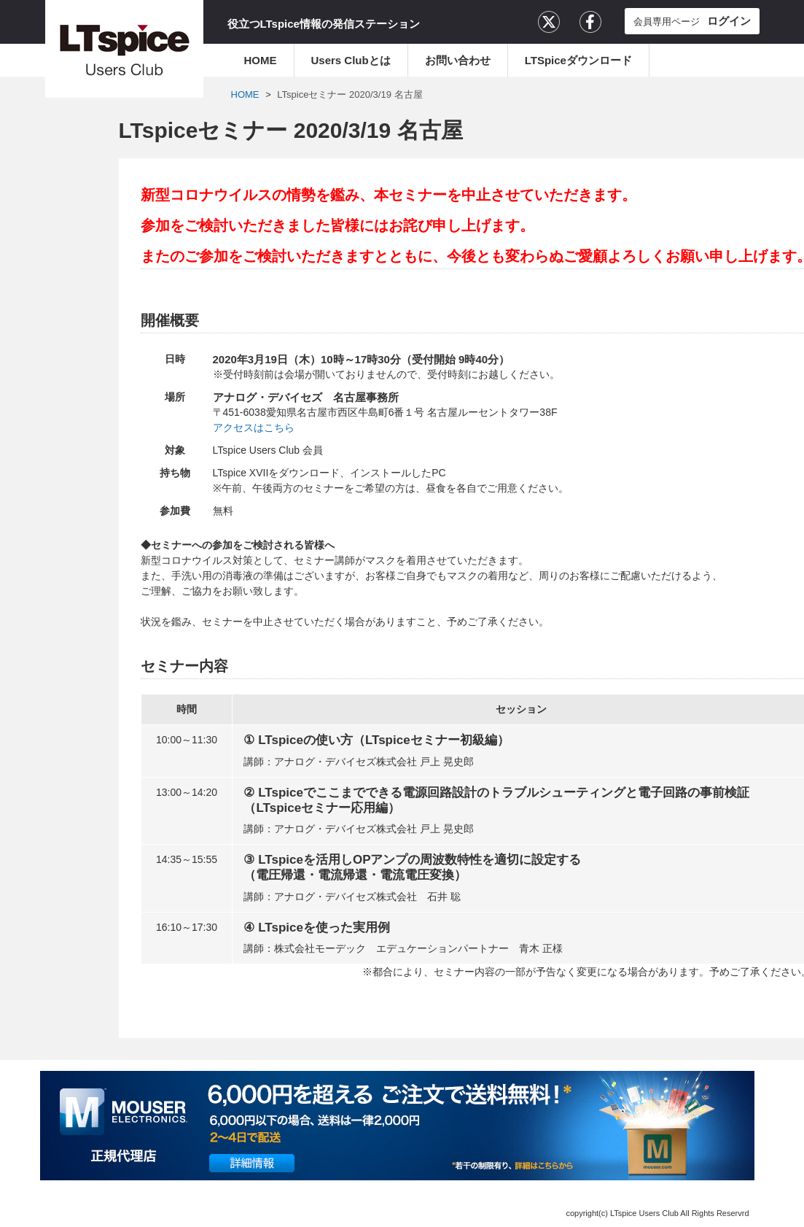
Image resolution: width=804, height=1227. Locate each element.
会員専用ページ (692, 21)
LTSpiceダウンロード (578, 60)
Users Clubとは (351, 60)
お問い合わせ (458, 60)
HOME (260, 60)
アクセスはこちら (253, 427)
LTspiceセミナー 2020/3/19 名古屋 (349, 94)
